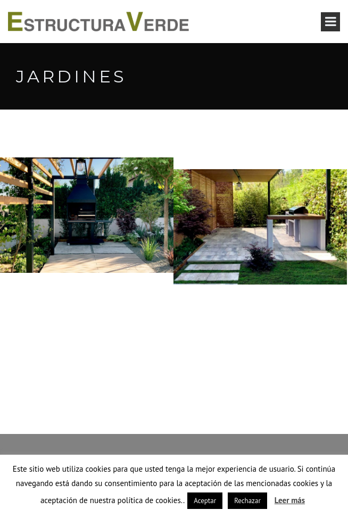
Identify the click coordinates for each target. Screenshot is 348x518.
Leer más (290, 500)
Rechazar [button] (247, 500)
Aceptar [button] (205, 500)
